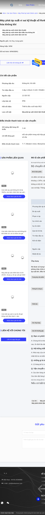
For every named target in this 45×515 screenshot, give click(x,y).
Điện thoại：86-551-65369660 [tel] (11, 480)
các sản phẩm (11, 13)
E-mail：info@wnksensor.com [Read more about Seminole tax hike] (11, 483)
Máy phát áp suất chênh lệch (27, 13)
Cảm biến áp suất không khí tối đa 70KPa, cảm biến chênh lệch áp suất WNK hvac (13, 192)
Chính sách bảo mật (7, 513)
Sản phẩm (30, 5)
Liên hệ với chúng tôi (15, 63)
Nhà (20, 5)
